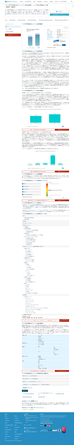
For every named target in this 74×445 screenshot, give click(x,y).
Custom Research (28, 1)
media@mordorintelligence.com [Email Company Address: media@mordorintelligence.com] (31, 431)
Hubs (15, 431)
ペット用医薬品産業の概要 (59, 393)
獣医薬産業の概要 (41, 396)
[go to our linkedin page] (41, 426)
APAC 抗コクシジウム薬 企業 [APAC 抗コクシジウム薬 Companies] (28, 409)
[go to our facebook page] (43, 426)
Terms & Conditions (18, 434)
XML (6, 438)
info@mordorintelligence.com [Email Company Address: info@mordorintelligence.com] (31, 427)
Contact (56, 1)
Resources (46, 1)
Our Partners (17, 420)
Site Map (16, 438)
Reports (21, 1)
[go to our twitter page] (45, 426)
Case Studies (17, 427)
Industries (51, 1)
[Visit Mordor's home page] (11, 1)
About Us (6, 418)
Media (6, 422)
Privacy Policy (7, 436)
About (34, 1)
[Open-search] (71, 1)
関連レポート (25, 390)
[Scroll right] (68, 20)
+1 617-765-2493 (62, 1)
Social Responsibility (18, 422)
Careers (6, 434)
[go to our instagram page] (49, 426)
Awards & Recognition (9, 425)
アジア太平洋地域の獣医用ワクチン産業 (45, 394)
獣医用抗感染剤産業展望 (27, 396)
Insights (6, 427)
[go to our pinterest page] (47, 426)
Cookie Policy (17, 436)
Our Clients (7, 420)
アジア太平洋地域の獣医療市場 (28, 393)
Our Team (16, 418)
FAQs (15, 425)
